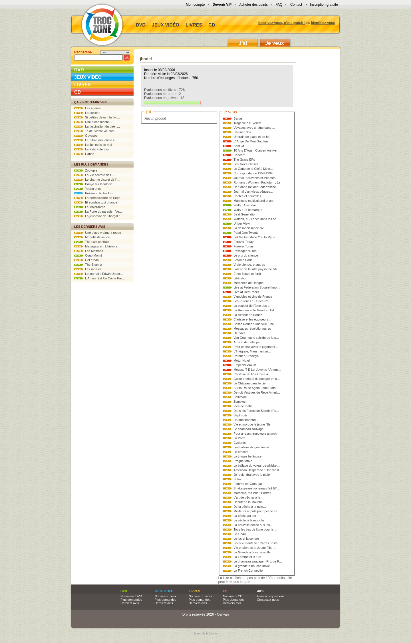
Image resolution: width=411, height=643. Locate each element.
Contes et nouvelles (247, 196)
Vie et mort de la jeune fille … (253, 424)
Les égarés (87, 108)
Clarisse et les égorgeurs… (252, 319)
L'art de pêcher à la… (248, 497)
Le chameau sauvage (248, 429)
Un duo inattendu (245, 420)
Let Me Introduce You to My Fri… (256, 237)
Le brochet (240, 451)
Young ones (88, 188)
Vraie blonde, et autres (249, 264)
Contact (296, 5)
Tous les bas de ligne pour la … (255, 529)
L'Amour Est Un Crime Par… (99, 278)
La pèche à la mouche (248, 520)
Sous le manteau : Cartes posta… (257, 543)
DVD (141, 25)
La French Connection (248, 570)
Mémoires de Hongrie (248, 283)
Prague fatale (242, 461)
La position (87, 112)
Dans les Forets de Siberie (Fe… (256, 410)
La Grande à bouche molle (252, 552)
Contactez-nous (268, 599)
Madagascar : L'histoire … (98, 246)
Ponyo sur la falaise (93, 184)
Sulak (237, 479)
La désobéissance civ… (250, 228)
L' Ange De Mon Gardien (250, 141)
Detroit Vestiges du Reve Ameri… (256, 392)
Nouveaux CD (232, 596)
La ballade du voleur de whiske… (256, 465)
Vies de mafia (242, 406)
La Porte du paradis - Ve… (98, 211)
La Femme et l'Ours (247, 557)
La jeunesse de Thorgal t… (98, 216)
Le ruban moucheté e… (96, 140)
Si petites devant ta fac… (97, 117)
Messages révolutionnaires (252, 328)
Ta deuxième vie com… (96, 131)
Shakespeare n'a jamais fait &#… (256, 488)
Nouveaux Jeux (165, 596)
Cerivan (223, 614)
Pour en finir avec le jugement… (255, 346)
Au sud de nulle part (247, 342)
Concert (239, 155)
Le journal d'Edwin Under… (98, 273)
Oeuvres (239, 333)
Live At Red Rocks (246, 292)
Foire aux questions (270, 596)
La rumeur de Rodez (247, 315)
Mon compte (195, 5)
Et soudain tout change (95, 202)
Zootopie (85, 170)
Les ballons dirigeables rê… (252, 447)
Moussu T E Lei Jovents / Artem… (257, 369)
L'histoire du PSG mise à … (252, 374)
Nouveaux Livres (200, 596)
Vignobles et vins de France (252, 296)
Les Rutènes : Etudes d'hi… (252, 301)
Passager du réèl (245, 251)
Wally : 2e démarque (247, 209)
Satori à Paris (242, 260)
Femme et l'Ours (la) (247, 483)
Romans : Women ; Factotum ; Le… (258, 182)
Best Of (238, 146)
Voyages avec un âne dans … (254, 127)
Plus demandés (131, 599)
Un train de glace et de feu (251, 136)
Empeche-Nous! (244, 365)
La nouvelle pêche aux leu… (253, 525)
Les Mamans (88, 251)
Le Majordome (89, 207)
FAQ (278, 5)
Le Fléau (239, 534)
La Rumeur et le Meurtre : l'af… (255, 310)
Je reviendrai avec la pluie (251, 474)
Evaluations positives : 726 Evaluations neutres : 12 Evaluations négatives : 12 (172, 96)
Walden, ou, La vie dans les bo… (256, 219)
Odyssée (86, 135)
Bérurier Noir (242, 132)
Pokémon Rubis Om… (95, 193)
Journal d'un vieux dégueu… (253, 191)
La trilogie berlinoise (247, 456)
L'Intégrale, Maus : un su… (252, 351)
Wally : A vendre (244, 205)
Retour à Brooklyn (246, 356)
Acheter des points (253, 5)
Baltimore (240, 397)
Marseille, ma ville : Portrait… (253, 493)
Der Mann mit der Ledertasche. (255, 187)
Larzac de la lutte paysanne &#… (256, 269)
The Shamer (88, 264)
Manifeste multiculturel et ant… (255, 200)
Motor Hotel (241, 360)
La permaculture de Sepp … (99, 197)
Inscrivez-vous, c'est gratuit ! (281, 23)
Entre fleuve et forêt (247, 273)
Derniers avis (129, 603)
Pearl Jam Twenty (245, 232)
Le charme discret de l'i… (97, 179)
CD (211, 25)
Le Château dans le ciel (249, 383)
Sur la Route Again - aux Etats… (256, 388)
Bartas (238, 118)
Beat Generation (244, 214)
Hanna (84, 154)
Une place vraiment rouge (97, 232)
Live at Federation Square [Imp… (256, 287)
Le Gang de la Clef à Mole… (253, 168)
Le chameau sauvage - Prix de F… (257, 561)
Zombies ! (240, 401)
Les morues (88, 269)
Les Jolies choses (245, 164)
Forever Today (243, 241)
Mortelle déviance (92, 237)
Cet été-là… (88, 260)
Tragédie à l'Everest (247, 123)
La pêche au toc (244, 515)
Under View (241, 223)
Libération (240, 278)
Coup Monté (88, 255)
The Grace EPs (244, 159)
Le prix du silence (245, 255)
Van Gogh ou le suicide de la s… (256, 337)
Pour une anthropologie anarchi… (257, 433)
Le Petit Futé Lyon (92, 149)
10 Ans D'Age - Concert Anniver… (257, 150)
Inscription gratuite (324, 5)
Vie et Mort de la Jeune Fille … (254, 547)
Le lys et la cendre (246, 538)
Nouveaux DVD (131, 596)
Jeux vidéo (165, 25)
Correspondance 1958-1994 (253, 173)
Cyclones (239, 442)
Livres (194, 25)
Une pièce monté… (93, 122)
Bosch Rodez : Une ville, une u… (256, 324)
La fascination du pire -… (97, 126)
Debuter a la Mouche (248, 502)
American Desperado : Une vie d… (257, 470)
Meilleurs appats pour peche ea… (256, 511)
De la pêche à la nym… (249, 506)
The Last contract (91, 241)
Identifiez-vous (323, 23)
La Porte (239, 438)
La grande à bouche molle (251, 566)
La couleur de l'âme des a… (253, 305)
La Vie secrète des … (94, 175)
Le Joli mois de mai (93, 144)
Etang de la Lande (205, 633)
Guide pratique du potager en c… (256, 378)
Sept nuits (240, 415)
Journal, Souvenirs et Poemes (254, 178)
